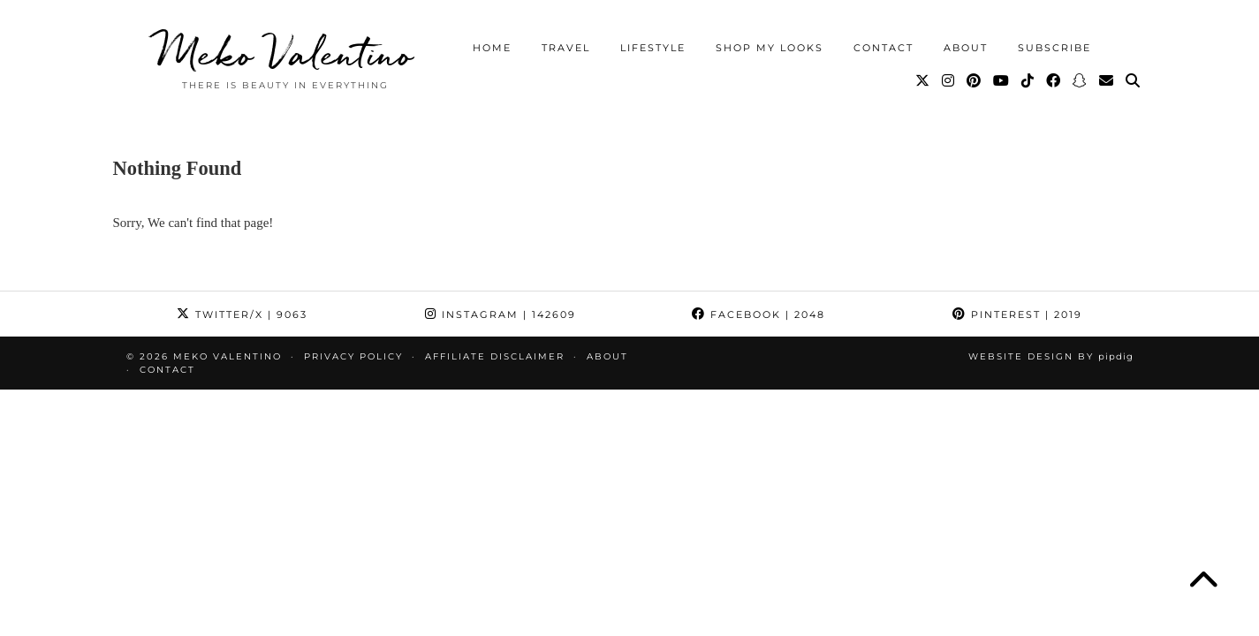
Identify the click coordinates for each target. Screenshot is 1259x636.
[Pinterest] (974, 81)
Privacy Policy (353, 356)
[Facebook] (1054, 81)
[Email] (1107, 81)
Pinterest (1017, 314)
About (966, 48)
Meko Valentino (285, 53)
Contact (883, 48)
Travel (566, 48)
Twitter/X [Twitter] (242, 314)
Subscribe (1054, 48)
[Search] (1133, 81)
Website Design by (1051, 356)
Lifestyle (653, 48)
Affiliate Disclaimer (495, 356)
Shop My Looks (769, 48)
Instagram (500, 314)
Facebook (758, 314)
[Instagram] (949, 81)
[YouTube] (1002, 81)
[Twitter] (923, 81)
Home (492, 48)
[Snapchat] (1080, 81)
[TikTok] (1028, 81)
